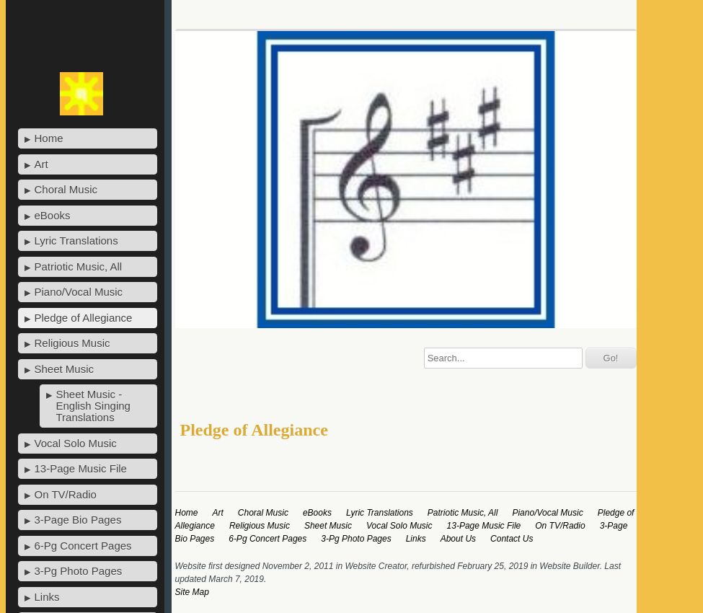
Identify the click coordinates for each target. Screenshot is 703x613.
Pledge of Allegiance (84, 318)
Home (49, 138)
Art (41, 164)
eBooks (53, 215)
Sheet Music (64, 369)
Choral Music (66, 189)
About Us (458, 539)
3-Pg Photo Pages (79, 571)
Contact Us (511, 539)
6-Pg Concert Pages (83, 545)
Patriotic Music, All (79, 266)
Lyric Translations (76, 240)
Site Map (192, 592)
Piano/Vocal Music (79, 292)
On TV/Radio (66, 494)
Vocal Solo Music (76, 443)
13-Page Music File (81, 468)
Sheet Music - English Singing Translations (93, 405)
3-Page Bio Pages (78, 519)
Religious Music (72, 343)
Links (47, 597)
